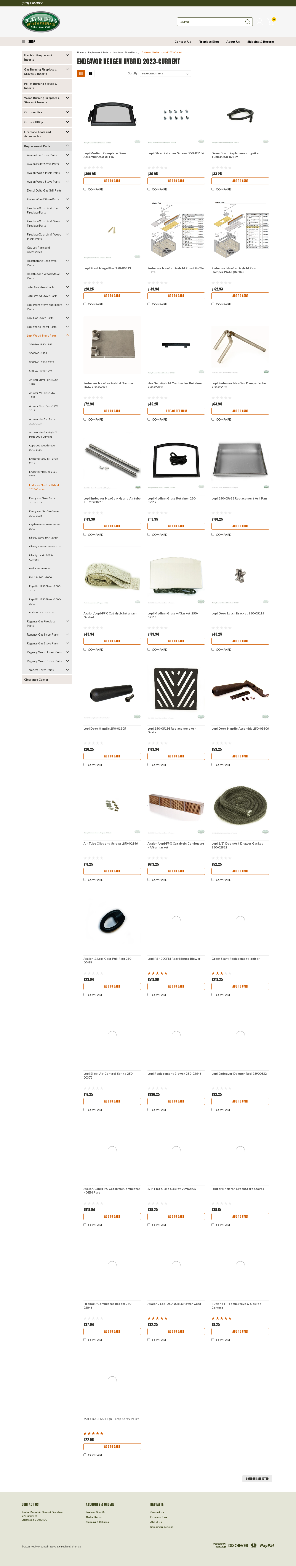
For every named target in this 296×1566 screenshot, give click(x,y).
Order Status (93, 1517)
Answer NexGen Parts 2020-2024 (42, 421)
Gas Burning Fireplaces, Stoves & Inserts (40, 71)
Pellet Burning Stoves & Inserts (40, 86)
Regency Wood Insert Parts (44, 652)
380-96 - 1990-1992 (40, 344)
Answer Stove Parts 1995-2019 (44, 408)
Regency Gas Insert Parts (43, 634)
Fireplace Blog (208, 41)
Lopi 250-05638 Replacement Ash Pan (239, 498)
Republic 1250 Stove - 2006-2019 (45, 588)
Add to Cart (112, 181)
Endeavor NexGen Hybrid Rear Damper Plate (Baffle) (234, 270)
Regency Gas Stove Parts (43, 643)
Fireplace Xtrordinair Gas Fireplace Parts (42, 210)
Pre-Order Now (176, 411)
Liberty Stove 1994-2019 (43, 537)
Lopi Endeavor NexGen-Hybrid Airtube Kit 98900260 (112, 500)
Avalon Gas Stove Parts (42, 155)
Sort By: (133, 73)
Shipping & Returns (261, 41)
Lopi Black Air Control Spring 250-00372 (108, 1075)
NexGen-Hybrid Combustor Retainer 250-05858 (174, 385)
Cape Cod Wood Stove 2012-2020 (42, 447)
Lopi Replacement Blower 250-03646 (174, 1073)
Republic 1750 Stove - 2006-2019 (45, 601)
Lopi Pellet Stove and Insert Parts (44, 307)
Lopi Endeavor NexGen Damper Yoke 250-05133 (238, 385)
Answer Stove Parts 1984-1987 (44, 382)
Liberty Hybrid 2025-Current (41, 557)
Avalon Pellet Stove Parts (43, 164)
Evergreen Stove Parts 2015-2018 (42, 500)
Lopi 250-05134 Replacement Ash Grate (172, 730)
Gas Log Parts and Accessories (38, 250)
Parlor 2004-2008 (39, 568)
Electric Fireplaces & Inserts (38, 57)
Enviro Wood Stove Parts (43, 199)
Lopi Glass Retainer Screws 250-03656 (175, 153)
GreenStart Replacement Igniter (235, 958)
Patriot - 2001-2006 (40, 577)
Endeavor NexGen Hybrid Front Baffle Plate (175, 270)
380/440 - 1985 (38, 353)
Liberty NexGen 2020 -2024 (45, 546)
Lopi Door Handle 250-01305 (104, 728)
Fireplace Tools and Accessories (37, 134)
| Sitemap (75, 1546)
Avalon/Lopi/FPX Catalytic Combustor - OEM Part (111, 1190)
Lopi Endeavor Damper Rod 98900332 (239, 1073)
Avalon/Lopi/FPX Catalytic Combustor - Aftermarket (175, 845)
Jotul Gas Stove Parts (40, 287)
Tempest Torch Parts (40, 670)
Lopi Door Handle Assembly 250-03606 (240, 728)
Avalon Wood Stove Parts (43, 181)
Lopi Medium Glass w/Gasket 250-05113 (172, 615)
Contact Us (182, 41)
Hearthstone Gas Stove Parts (41, 263)
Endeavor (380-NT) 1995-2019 (44, 461)
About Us (233, 41)
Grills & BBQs (33, 122)
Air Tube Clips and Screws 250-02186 (110, 843)
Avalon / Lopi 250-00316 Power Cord (174, 1303)
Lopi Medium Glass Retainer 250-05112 (172, 500)
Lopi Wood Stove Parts (41, 335)
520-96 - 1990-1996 (40, 370)
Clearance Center (36, 679)
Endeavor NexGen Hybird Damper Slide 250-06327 (108, 385)
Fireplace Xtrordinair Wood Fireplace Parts (44, 223)
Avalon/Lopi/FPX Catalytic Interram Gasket (110, 615)
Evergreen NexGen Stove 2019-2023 (44, 513)
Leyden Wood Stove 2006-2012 (44, 526)
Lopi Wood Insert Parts (41, 326)
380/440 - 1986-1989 (41, 362)
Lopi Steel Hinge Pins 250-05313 (107, 268)
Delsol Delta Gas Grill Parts (44, 190)
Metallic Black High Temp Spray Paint (111, 1419)
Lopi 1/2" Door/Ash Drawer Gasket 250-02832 (237, 845)
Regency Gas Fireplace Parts (41, 623)
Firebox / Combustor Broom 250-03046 (108, 1305)
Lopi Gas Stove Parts (40, 318)
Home (80, 52)
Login (89, 1512)
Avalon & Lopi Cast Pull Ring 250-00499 (107, 960)
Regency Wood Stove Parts (44, 661)
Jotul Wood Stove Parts (42, 296)
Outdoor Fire (33, 112)
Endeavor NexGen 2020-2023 (43, 474)
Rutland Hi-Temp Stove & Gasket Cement (236, 1305)
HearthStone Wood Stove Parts (43, 276)
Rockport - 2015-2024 (41, 612)
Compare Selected (257, 1479)
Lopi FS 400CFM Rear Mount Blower (173, 958)
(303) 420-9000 (32, 3)
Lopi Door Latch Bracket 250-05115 (237, 613)
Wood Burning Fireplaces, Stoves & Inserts (42, 100)
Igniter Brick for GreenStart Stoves (237, 1189)
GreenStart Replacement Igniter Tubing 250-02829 (235, 155)
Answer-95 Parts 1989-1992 (42, 395)
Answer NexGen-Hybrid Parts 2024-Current (43, 434)
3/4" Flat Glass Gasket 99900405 (171, 1189)
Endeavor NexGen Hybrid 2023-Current (44, 487)
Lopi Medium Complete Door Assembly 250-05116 (104, 155)
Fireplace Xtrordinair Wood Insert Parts (44, 236)
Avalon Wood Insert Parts (43, 172)
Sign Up (100, 1512)
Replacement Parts (37, 146)
